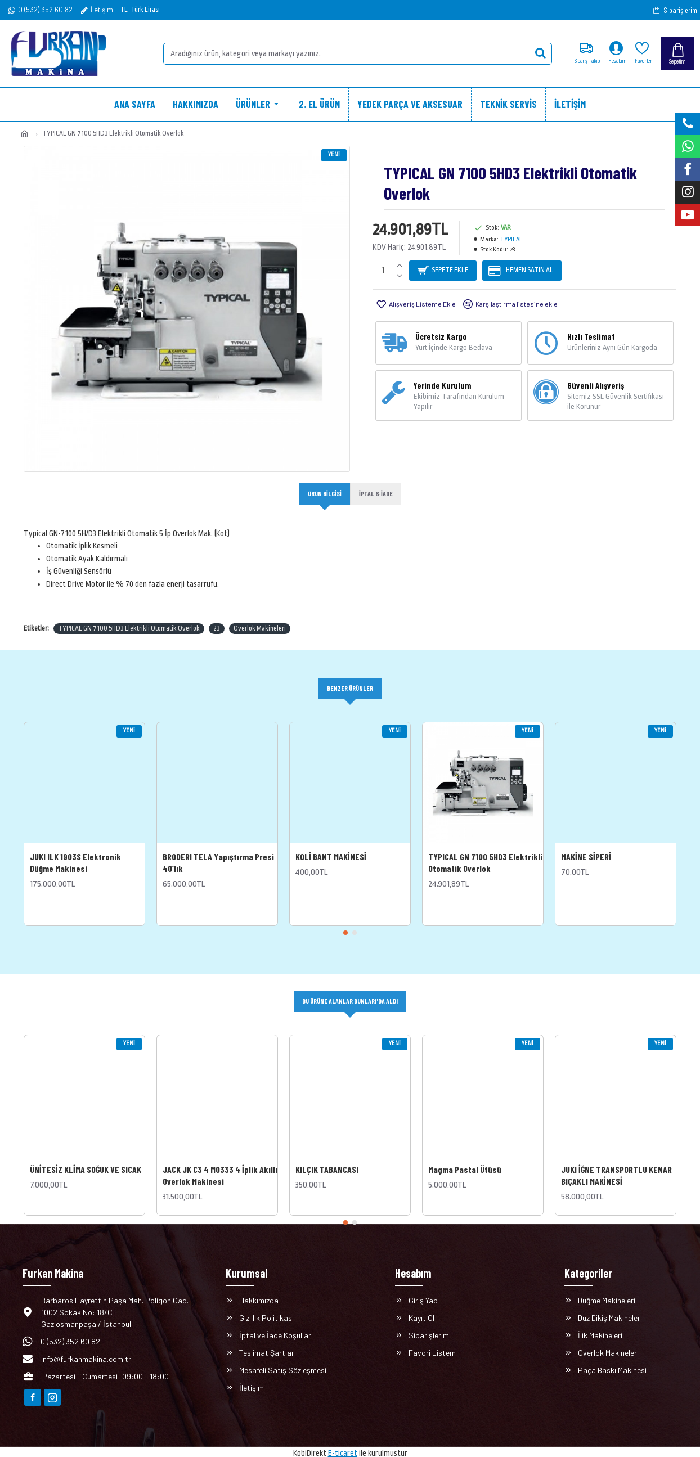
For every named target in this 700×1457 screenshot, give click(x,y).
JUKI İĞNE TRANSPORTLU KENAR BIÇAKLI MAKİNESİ (616, 1164)
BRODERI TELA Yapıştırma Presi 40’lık (218, 850)
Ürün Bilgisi (323, 493)
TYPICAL (511, 239)
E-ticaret (342, 1442)
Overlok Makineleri (260, 615)
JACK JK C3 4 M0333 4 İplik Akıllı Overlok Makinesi (220, 1164)
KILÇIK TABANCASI (326, 1158)
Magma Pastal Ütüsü (464, 1158)
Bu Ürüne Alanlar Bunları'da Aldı (350, 990)
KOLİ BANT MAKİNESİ (330, 844)
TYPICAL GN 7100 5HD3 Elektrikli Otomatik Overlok (129, 615)
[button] (345, 921)
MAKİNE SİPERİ (586, 844)
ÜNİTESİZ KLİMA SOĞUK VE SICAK (85, 1158)
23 (216, 615)
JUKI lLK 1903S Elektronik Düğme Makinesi (75, 850)
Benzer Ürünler (350, 676)
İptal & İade (378, 493)
